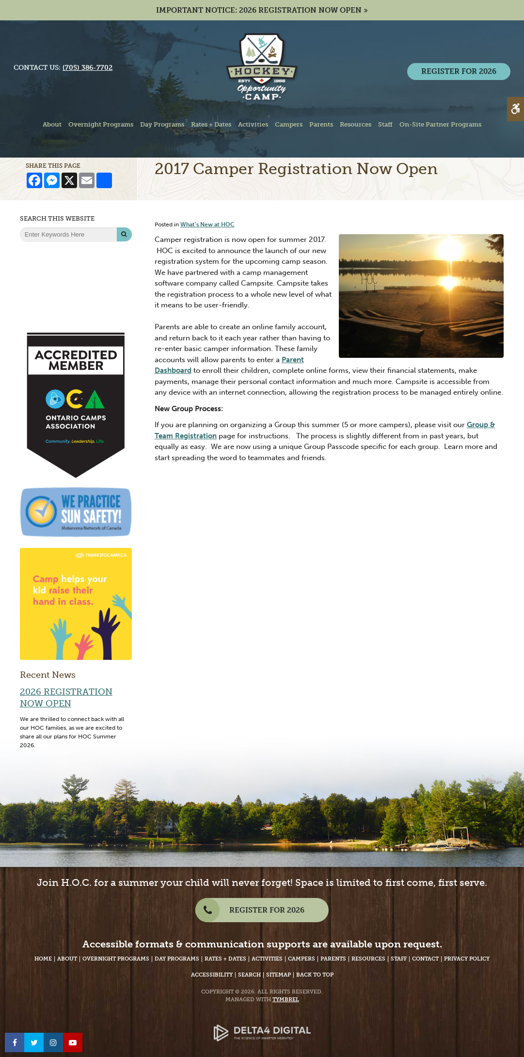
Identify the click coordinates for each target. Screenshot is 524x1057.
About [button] (52, 124)
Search (249, 975)
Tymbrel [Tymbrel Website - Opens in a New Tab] (285, 999)
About (67, 959)
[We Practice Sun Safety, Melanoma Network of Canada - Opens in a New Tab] (76, 512)
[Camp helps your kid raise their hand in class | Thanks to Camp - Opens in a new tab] (76, 603)
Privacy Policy (467, 959)
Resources (368, 959)
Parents (333, 959)
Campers (301, 959)
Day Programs (177, 959)
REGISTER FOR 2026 (458, 71)
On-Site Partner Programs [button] (440, 124)
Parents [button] (321, 124)
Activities (267, 959)
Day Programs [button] (162, 124)
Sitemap (278, 975)
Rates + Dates (225, 959)
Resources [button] (355, 124)
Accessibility (212, 975)
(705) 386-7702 (88, 68)
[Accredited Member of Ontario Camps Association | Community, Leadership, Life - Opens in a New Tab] (76, 405)
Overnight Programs (115, 959)
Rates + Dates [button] (211, 124)
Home (43, 959)
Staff (399, 959)
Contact (425, 959)
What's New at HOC (207, 224)
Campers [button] (288, 124)
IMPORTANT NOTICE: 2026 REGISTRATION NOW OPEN (259, 10)
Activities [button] (253, 124)
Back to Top (314, 975)
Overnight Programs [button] (100, 124)
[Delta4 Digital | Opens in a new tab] (262, 1025)
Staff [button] (385, 124)
